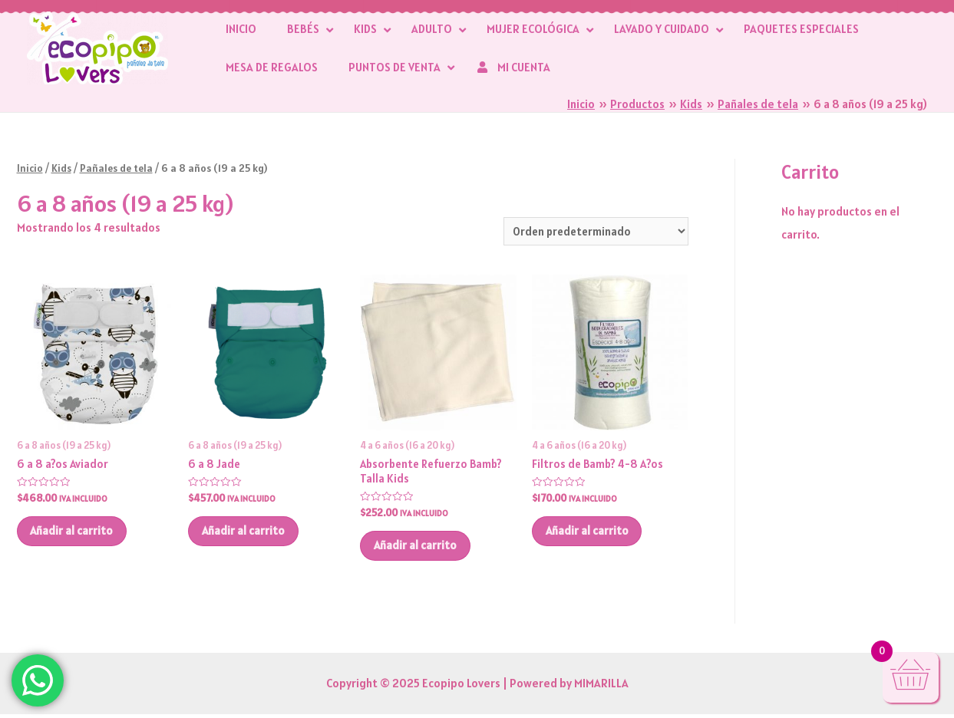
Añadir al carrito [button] (75, 533)
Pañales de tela (118, 168)
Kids (62, 168)
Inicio (30, 168)
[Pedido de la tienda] (593, 230)
